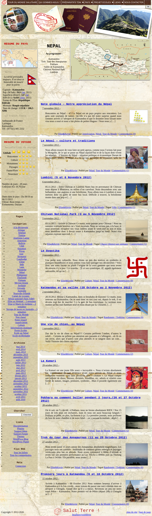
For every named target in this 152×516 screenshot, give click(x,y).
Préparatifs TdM (71, 2)
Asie (21, 254)
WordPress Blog (20, 439)
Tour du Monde (21, 314)
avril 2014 (20, 349)
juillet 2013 (20, 362)
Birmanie (21, 256)
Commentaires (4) (124, 391)
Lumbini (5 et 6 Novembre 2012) (66, 177)
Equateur (22, 248)
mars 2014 (21, 352)
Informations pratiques (21, 327)
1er (23, 92)
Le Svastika (50, 250)
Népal (22, 272)
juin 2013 (20, 365)
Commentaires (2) (124, 354)
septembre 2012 (20, 389)
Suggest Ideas (20, 431)
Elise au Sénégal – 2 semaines (22, 301)
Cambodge (22, 259)
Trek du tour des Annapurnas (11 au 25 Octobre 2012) (84, 437)
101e (22, 97)
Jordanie (22, 285)
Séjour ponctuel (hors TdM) (21, 298)
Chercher (19, 411)
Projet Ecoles (102, 2)
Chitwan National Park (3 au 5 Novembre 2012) (78, 214)
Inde (22, 264)
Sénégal (22, 232)
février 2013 (21, 375)
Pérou (22, 251)
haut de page (145, 512)
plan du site (131, 512)
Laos (22, 267)
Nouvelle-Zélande (21, 293)
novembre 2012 (20, 383)
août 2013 (20, 360)
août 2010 (20, 399)
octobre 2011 (21, 394)
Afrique (21, 230)
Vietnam (22, 280)
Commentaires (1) (120, 170)
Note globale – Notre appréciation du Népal (76, 104)
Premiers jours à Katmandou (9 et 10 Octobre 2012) (82, 474)
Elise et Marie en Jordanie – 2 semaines (22, 305)
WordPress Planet (20, 441)
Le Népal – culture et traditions (68, 140)
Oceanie (21, 288)
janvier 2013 (21, 378)
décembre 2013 (20, 354)
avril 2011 (21, 397)
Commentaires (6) (134, 467)
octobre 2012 (21, 386)
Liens (117, 2)
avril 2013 (20, 370)
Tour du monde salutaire (22, 2)
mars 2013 (21, 373)
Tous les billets (21, 452)
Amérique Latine (21, 238)
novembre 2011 (20, 391)
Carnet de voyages (20, 296)
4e (27, 95)
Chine (22, 261)
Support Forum (20, 434)
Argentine (22, 240)
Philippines (22, 275)
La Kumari (48, 361)
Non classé (21, 317)
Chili (22, 246)
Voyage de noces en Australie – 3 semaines (21, 310)
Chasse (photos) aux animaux (114, 244)
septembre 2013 (20, 357)
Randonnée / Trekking (114, 317)
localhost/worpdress (81, 514)
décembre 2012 (20, 381)
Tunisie (21, 235)
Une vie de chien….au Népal (63, 324)
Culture (21, 325)
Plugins (20, 428)
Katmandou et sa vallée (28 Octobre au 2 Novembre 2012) (86, 287)
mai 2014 (20, 346)
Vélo (114, 207)
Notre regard (21, 320)
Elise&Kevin (64, 134)
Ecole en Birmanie (21, 335)
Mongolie (21, 269)
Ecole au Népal (21, 333)
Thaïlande (22, 277)
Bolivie (21, 243)
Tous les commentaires (20, 455)
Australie (22, 291)
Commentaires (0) (127, 134)
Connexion (21, 466)
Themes (21, 436)
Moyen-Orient (21, 283)
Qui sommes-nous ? (49, 2)
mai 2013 (20, 368)
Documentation (20, 426)
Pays (87, 2)
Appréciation (21, 322)
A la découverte (20, 227)
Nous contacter (133, 2)
